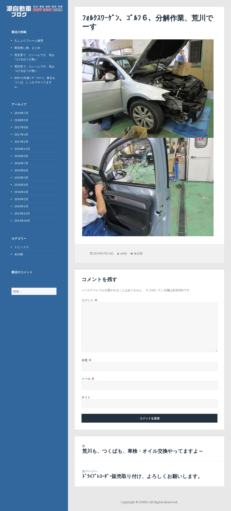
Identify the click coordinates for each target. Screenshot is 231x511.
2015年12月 (22, 213)
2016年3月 (21, 192)
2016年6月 (21, 170)
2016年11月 (22, 149)
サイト (86, 397)
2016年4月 (21, 185)
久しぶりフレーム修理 (28, 40)
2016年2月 (21, 199)
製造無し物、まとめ (27, 48)
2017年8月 (21, 127)
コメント (89, 300)
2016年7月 (21, 163)
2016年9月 (21, 156)
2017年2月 (21, 142)
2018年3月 (21, 120)
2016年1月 (21, 206)
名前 (86, 360)
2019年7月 (21, 113)
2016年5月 (21, 177)
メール (88, 379)
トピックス (21, 247)
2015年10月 (22, 220)
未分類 (18, 254)
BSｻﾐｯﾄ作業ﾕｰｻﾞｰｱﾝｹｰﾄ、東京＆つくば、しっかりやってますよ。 (34, 82)
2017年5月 (21, 134)
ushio (123, 253)
